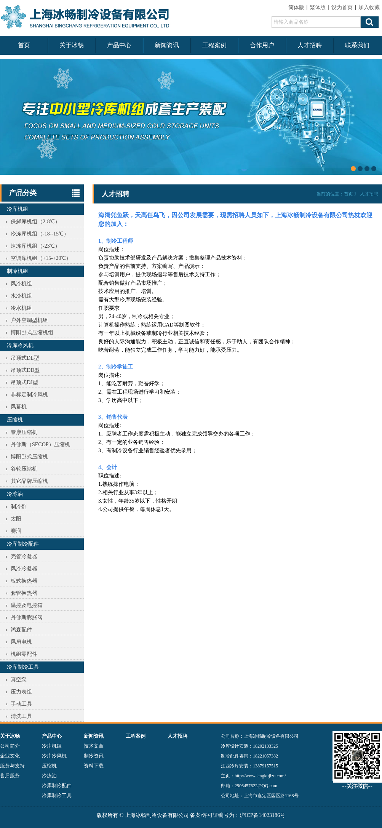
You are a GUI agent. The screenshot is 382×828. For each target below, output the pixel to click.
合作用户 (262, 45)
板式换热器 (24, 581)
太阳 (16, 519)
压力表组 (21, 692)
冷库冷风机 (20, 345)
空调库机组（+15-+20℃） (41, 258)
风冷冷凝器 (24, 569)
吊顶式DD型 (25, 370)
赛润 (16, 531)
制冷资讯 (94, 756)
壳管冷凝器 (24, 556)
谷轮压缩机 (24, 469)
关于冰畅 (71, 45)
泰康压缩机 (24, 432)
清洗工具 (21, 716)
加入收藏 (369, 7)
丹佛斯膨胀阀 (27, 617)
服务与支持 (12, 766)
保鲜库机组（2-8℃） (35, 221)
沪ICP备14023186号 (262, 815)
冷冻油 (15, 494)
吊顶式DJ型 (24, 382)
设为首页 (342, 7)
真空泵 (19, 679)
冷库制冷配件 (23, 544)
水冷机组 (21, 296)
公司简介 (10, 746)
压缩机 (15, 420)
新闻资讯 (167, 45)
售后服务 (10, 775)
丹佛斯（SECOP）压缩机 (40, 444)
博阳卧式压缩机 (29, 457)
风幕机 (19, 407)
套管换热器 (24, 593)
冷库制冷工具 (23, 667)
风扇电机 (21, 642)
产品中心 (119, 45)
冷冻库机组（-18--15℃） (40, 234)
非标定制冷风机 (29, 394)
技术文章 (94, 746)
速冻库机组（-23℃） (35, 246)
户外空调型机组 (29, 320)
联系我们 (357, 45)
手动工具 (21, 704)
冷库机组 (17, 209)
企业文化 (10, 756)
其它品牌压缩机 (29, 481)
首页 (24, 45)
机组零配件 (24, 654)
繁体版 (318, 7)
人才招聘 (309, 45)
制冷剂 (19, 506)
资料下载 (94, 766)
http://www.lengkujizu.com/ (260, 775)
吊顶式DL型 (25, 358)
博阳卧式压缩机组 (32, 332)
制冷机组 (17, 271)
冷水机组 (21, 308)
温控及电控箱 (27, 605)
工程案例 (214, 45)
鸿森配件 (21, 630)
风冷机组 (21, 284)
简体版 (296, 7)
